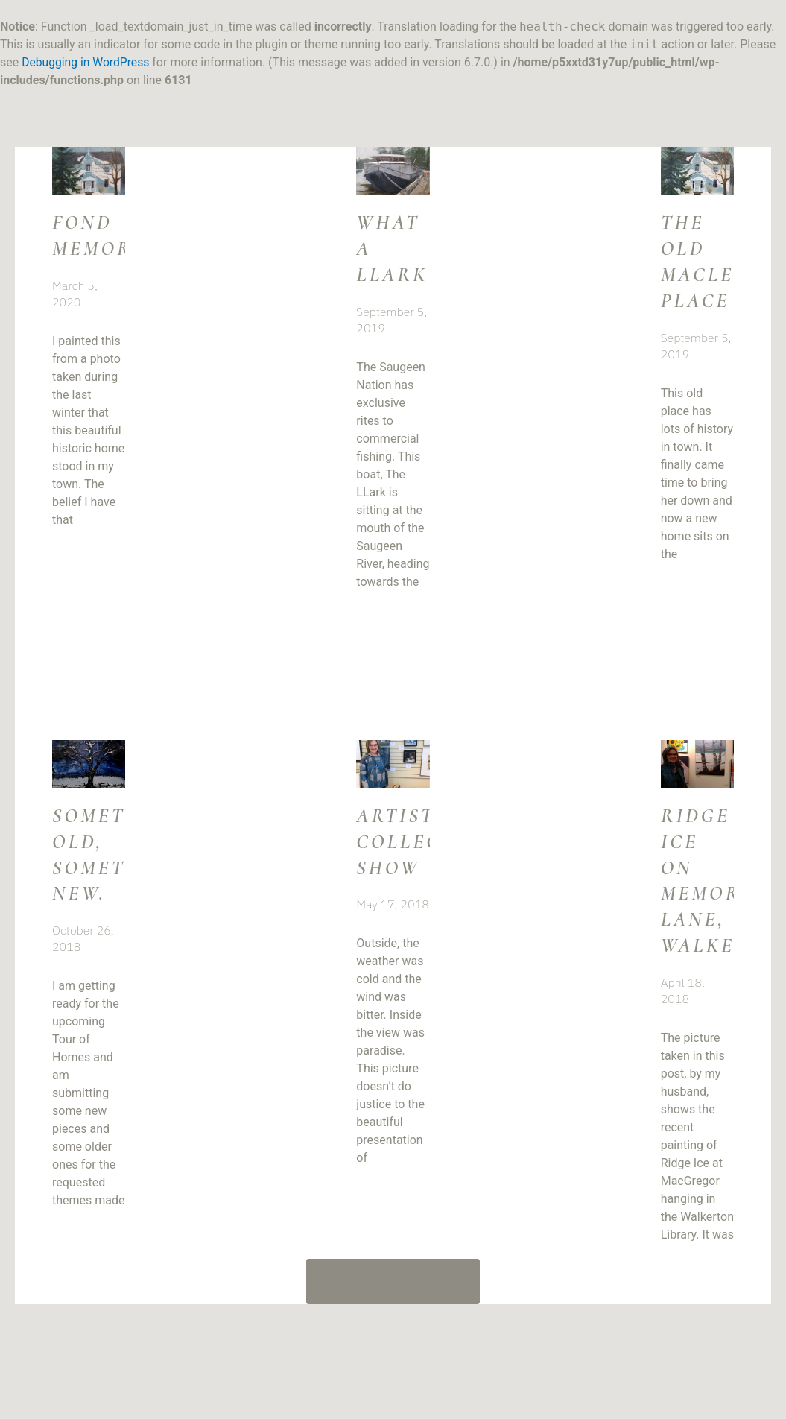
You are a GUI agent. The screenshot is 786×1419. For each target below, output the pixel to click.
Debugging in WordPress (87, 62)
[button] (393, 1304)
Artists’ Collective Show (427, 853)
